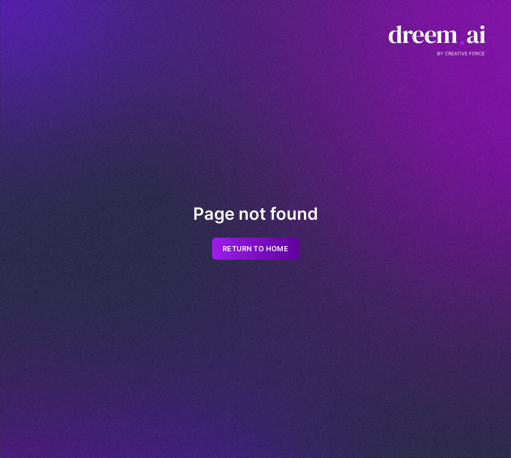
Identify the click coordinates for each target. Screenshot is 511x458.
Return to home (256, 249)
